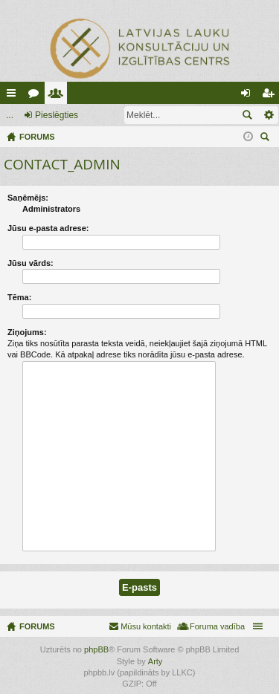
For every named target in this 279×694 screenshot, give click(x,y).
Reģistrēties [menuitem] (271, 96)
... (9, 115)
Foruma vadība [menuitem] (217, 626)
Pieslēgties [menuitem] (249, 96)
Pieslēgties (56, 115)
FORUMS (37, 626)
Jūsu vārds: (30, 263)
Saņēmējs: (27, 197)
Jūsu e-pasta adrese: (48, 228)
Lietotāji (59, 96)
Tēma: (19, 297)
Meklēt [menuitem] (266, 138)
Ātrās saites (14, 96)
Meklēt (247, 115)
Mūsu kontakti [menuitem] (146, 626)
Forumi (36, 96)
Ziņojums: (27, 332)
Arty (155, 661)
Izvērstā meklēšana (268, 115)
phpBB (96, 649)
